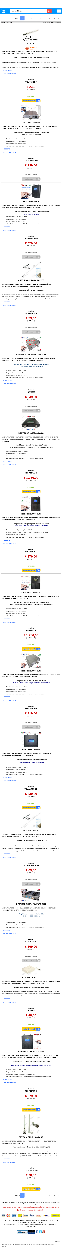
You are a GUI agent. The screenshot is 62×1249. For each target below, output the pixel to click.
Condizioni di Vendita (52, 1207)
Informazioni (26, 1207)
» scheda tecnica (9, 74)
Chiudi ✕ (57, 1241)
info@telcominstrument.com (38, 1224)
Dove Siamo (18, 1207)
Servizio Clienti (35, 1207)
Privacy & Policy (39, 1210)
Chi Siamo (10, 1207)
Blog (4, 1207)
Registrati (30, 1210)
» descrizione (8, 70)
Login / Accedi (22, 1210)
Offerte (43, 1207)
